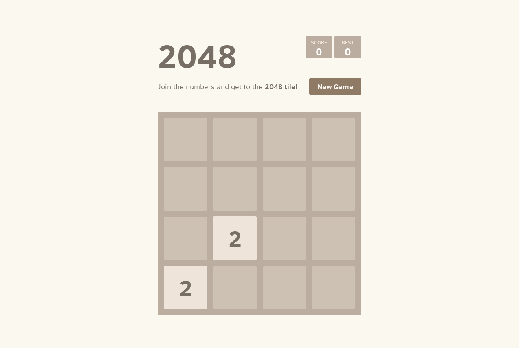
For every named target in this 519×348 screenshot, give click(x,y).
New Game (335, 86)
